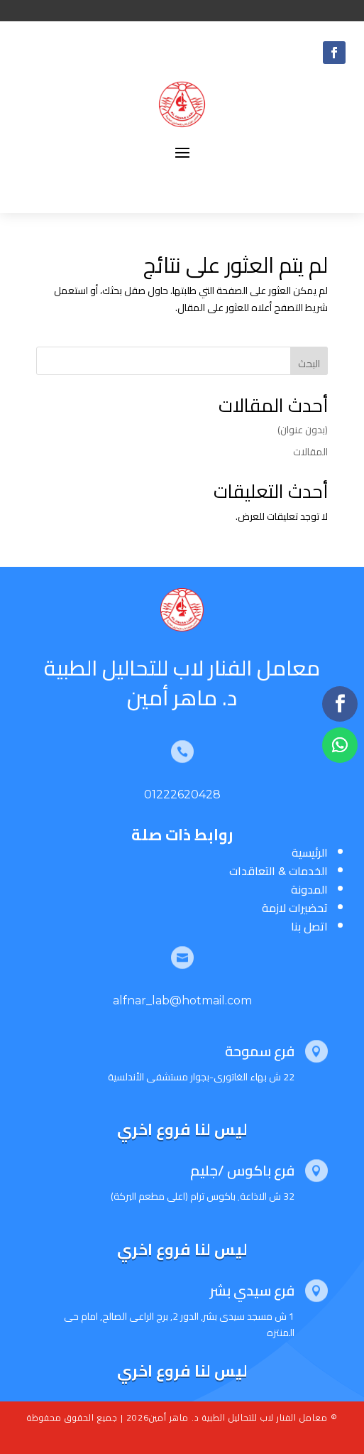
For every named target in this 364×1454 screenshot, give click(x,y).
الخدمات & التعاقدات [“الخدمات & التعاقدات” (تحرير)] (278, 870)
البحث (309, 363)
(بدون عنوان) (302, 430)
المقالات (310, 452)
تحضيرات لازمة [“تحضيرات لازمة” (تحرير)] (295, 907)
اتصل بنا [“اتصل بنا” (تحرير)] (309, 926)
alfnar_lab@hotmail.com (182, 1000)
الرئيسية (310, 852)
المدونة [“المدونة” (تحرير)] (309, 889)
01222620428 (182, 794)
